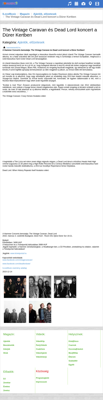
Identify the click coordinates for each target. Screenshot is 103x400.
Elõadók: (8, 371)
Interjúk (6, 349)
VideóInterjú (41, 357)
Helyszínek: (76, 334)
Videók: (40, 334)
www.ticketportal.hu (18, 253)
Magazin (25, 14)
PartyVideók (41, 345)
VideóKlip (40, 341)
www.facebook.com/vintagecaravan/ (17, 260)
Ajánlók (6, 341)
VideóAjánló (41, 353)
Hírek (5, 353)
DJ (4, 379)
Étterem (72, 357)
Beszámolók (8, 345)
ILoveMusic (9, 14)
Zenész (6, 390)
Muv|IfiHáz (73, 353)
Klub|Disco (73, 341)
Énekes (6, 386)
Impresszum (41, 382)
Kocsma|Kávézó (76, 349)
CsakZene (40, 349)
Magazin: (9, 334)
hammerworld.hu (13, 48)
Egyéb (71, 365)
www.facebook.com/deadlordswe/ (17, 264)
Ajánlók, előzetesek (45, 14)
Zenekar (6, 383)
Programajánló (42, 378)
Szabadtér (73, 361)
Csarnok (72, 345)
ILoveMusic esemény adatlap (15, 268)
